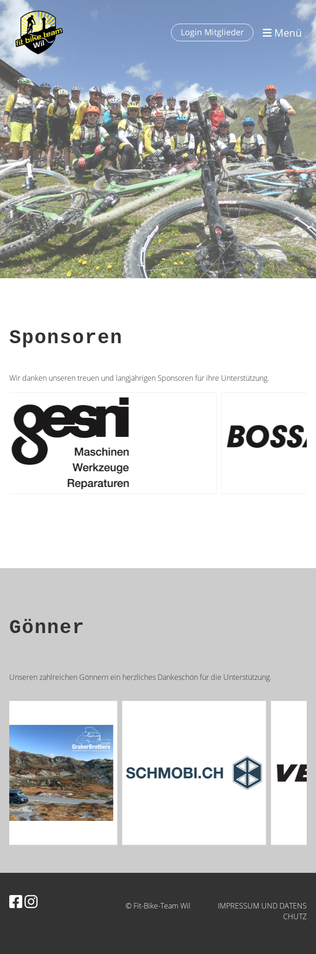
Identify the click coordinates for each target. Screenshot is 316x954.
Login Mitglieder (212, 32)
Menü (282, 32)
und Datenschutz (284, 911)
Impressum (238, 906)
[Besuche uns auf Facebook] (15, 901)
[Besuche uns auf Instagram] (31, 901)
